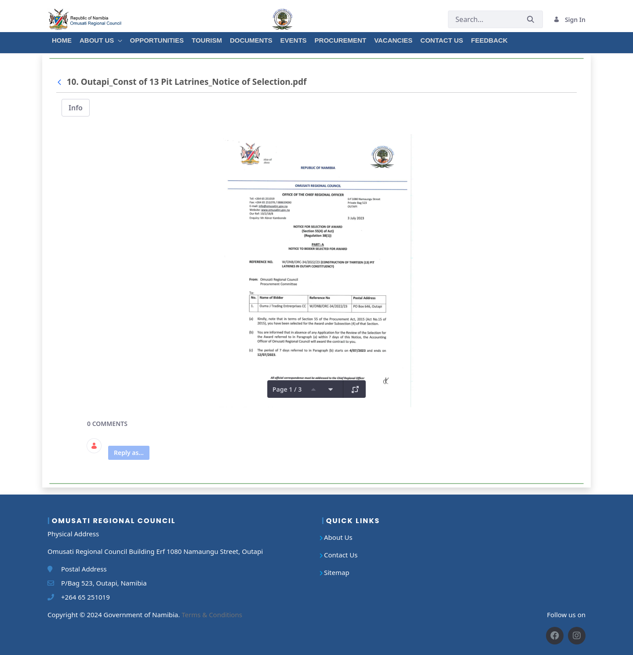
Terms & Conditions (212, 614)
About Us (338, 537)
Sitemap (336, 572)
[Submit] (530, 19)
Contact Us (340, 554)
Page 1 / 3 (287, 389)
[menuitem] (61, 39)
